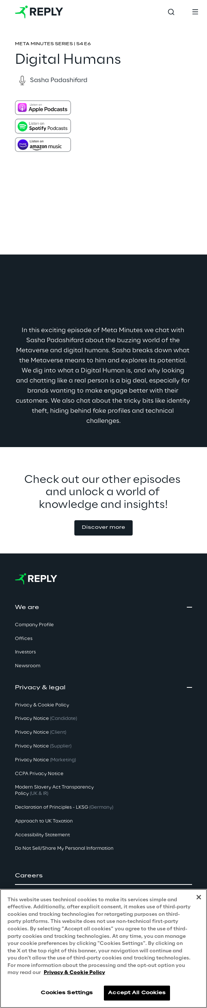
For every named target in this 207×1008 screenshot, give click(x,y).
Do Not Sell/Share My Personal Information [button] (64, 848)
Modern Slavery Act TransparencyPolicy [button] (54, 790)
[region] (103, 948)
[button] (103, 528)
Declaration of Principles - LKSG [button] (64, 807)
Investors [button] (25, 652)
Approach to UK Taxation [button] (44, 821)
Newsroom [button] (27, 666)
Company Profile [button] (34, 624)
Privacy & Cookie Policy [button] (42, 705)
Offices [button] (24, 638)
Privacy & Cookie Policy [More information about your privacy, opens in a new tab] (74, 973)
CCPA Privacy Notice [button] (39, 773)
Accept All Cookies (137, 992)
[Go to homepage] (39, 12)
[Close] (199, 897)
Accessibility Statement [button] (42, 835)
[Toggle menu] (195, 12)
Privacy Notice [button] (46, 718)
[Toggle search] (171, 12)
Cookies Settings (67, 992)
